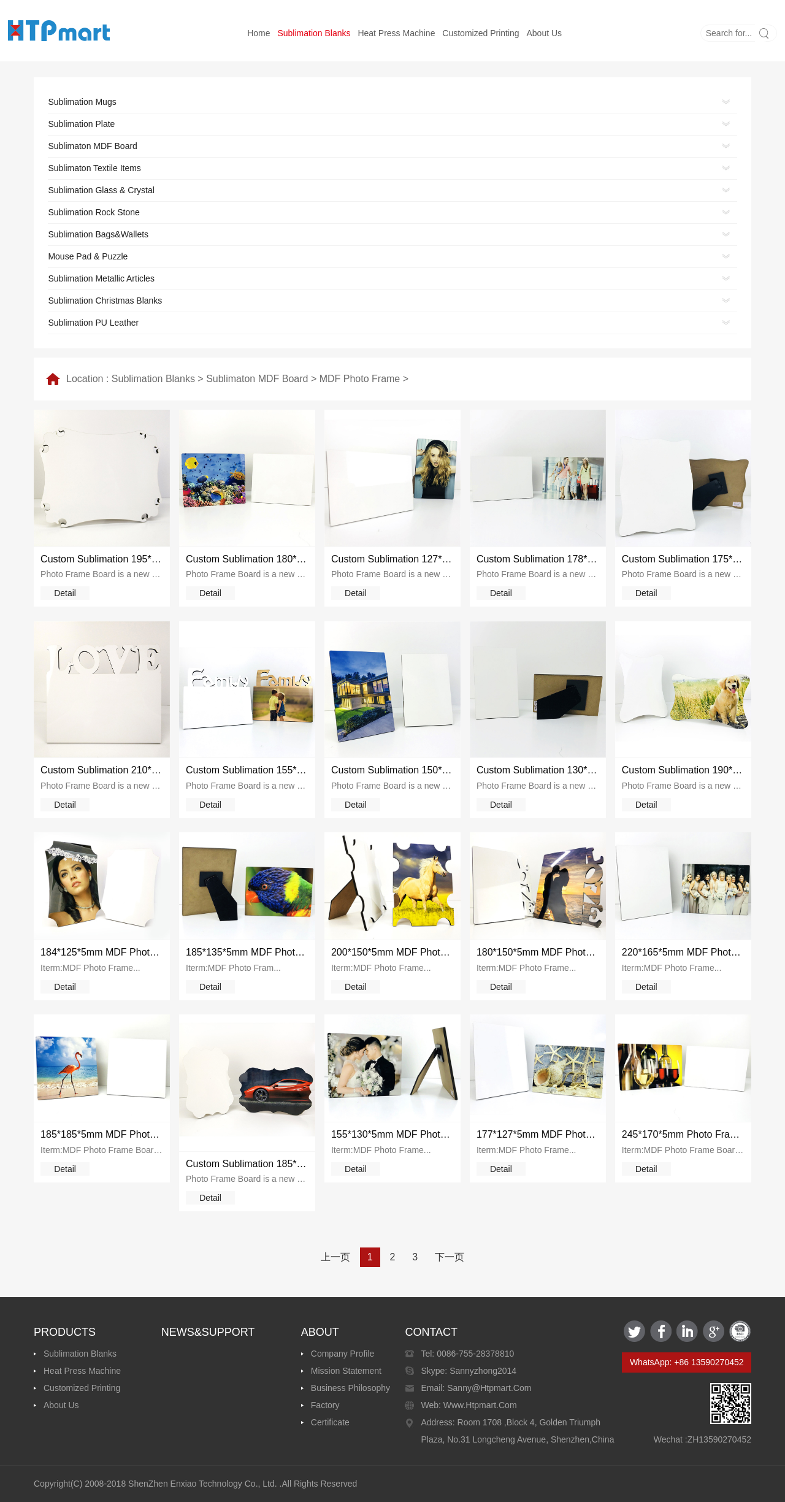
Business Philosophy (350, 1388)
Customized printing (480, 33)
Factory (325, 1405)
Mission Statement (346, 1371)
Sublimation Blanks (313, 33)
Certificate (330, 1422)
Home (258, 33)
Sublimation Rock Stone (93, 212)
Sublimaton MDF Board (257, 379)
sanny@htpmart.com (488, 1388)
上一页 (335, 1257)
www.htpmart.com (479, 1405)
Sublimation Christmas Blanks (105, 300)
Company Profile (343, 1353)
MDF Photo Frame (360, 379)
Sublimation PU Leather (93, 323)
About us (544, 33)
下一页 (449, 1257)
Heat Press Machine (396, 33)
